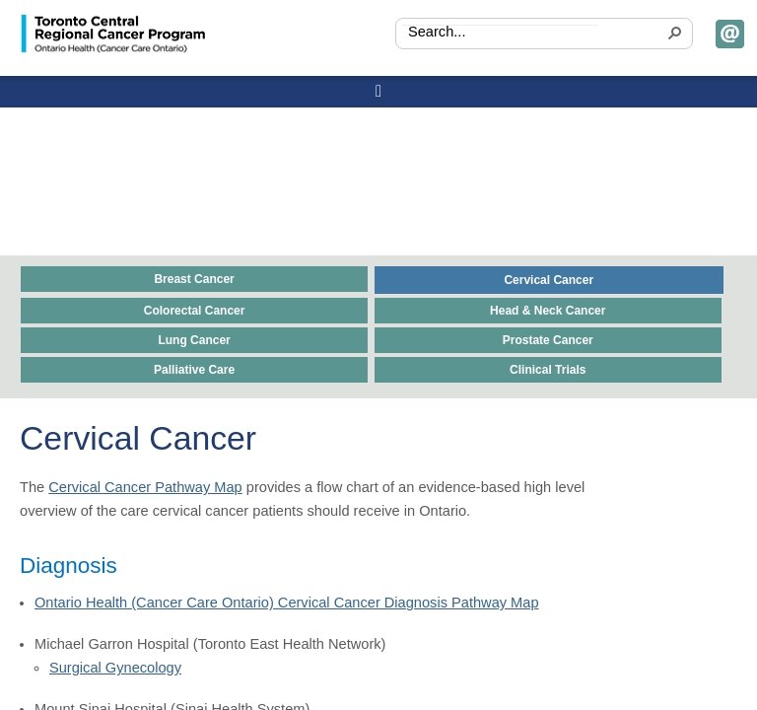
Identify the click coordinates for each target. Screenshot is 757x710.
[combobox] (499, 33)
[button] (672, 35)
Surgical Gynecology (115, 667)
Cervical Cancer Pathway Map (145, 487)
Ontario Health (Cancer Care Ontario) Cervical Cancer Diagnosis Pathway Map (286, 602)
